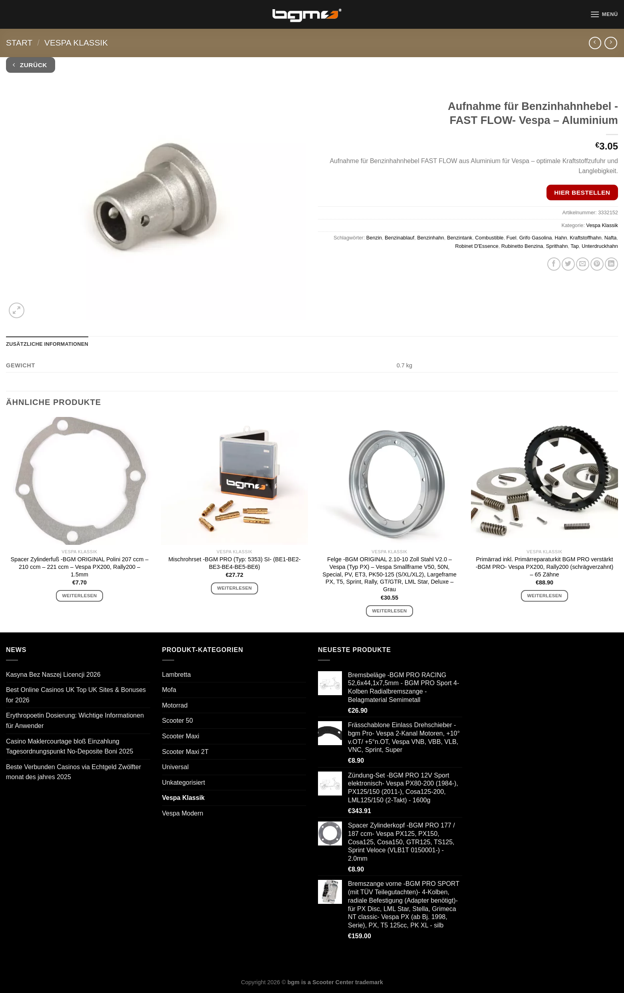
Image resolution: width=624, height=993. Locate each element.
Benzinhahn (430, 238)
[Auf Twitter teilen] (568, 264)
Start (19, 42)
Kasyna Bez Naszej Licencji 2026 (53, 674)
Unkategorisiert (183, 782)
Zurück (30, 65)
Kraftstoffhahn (585, 238)
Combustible (489, 238)
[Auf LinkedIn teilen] (611, 264)
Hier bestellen (582, 192)
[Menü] (604, 14)
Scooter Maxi (180, 736)
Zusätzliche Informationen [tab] (47, 344)
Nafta (610, 238)
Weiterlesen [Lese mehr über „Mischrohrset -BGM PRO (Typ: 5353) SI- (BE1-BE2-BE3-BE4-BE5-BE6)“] (234, 588)
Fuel (512, 238)
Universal (175, 767)
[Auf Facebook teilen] (553, 264)
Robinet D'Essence (476, 246)
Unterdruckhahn (600, 246)
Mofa (169, 689)
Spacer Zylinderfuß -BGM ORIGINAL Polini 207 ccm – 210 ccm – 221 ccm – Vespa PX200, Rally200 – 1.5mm (80, 566)
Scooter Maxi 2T (185, 751)
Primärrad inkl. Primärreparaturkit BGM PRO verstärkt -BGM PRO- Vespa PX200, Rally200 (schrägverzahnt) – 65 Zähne (545, 566)
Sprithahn (557, 246)
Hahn (561, 238)
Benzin (374, 238)
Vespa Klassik (76, 42)
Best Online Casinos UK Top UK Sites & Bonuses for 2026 (76, 695)
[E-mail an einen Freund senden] (582, 264)
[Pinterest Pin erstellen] (597, 264)
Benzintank (459, 238)
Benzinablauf (399, 238)
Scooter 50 (177, 720)
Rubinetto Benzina (522, 246)
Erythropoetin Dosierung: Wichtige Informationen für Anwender (75, 720)
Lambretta (176, 674)
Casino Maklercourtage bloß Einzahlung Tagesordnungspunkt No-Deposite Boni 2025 (69, 746)
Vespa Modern (182, 813)
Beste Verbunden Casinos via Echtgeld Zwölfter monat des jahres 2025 (73, 772)
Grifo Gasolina (535, 238)
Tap (574, 246)
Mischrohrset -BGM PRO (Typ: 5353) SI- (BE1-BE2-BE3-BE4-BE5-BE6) (234, 563)
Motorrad (175, 705)
